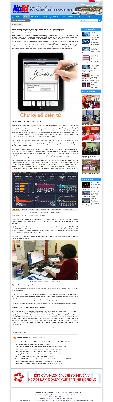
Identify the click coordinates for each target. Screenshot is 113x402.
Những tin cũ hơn (39, 338)
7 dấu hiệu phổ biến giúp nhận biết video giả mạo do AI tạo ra (95, 85)
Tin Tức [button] (26, 17)
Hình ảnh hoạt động (89, 92)
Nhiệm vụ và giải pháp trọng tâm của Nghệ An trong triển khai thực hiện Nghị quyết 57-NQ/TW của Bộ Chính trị (90, 77)
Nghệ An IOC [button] (43, 17)
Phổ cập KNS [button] (34, 17)
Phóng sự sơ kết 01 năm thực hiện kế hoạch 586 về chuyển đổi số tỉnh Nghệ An (91, 186)
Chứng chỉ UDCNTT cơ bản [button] (67, 17)
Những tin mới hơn (24, 338)
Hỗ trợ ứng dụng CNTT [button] (83, 17)
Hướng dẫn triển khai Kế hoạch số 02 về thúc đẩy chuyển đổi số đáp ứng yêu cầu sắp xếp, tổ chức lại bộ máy (90, 59)
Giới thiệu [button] (19, 17)
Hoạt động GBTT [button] (53, 17)
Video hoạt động (87, 179)
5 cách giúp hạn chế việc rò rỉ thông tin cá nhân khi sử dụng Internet (91, 50)
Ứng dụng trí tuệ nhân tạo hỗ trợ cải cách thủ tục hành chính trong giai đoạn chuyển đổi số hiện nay (90, 68)
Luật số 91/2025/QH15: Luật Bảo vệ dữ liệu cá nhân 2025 (95, 35)
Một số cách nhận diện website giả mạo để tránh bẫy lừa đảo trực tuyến (90, 42)
